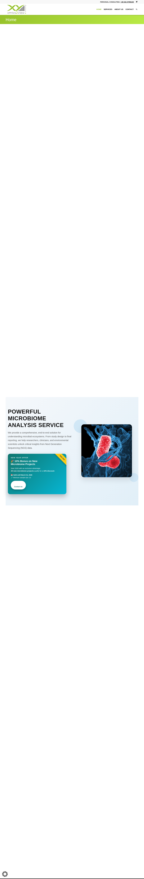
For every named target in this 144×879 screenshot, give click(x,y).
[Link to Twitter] (136, 1)
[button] (5, 874)
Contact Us (18, 487)
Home (11, 19)
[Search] (136, 9)
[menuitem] (99, 9)
